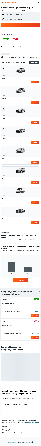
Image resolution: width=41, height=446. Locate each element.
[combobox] (6, 10)
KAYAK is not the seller (21, 427)
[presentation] (39, 291)
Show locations (35, 311)
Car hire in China (20, 441)
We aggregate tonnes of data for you (21, 430)
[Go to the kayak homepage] (10, 2)
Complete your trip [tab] (15, 398)
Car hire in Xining (12, 442)
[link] (20, 280)
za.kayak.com (8, 441)
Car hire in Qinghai (30, 441)
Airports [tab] (5, 398)
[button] (3, 2)
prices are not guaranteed (32, 422)
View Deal (35, 82)
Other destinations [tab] (28, 398)
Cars (14, 441)
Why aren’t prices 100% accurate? (21, 433)
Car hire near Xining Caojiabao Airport (13, 408)
